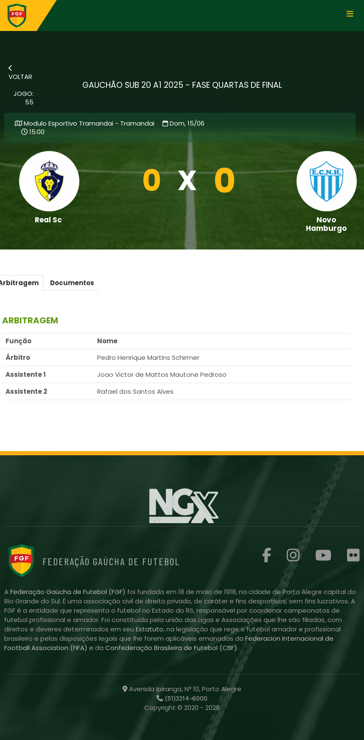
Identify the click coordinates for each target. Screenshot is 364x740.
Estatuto (149, 629)
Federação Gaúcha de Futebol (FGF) (68, 591)
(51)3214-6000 (185, 698)
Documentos (72, 282)
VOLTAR (20, 73)
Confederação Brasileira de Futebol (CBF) (171, 647)
